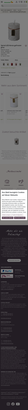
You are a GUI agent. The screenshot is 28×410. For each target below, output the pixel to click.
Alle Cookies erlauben (20, 217)
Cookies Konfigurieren (17, 215)
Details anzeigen (6, 215)
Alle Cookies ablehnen (8, 217)
